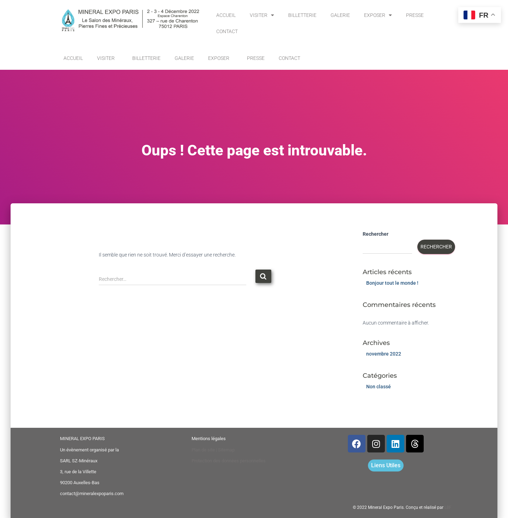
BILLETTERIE (302, 15)
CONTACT (227, 31)
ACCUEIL (226, 15)
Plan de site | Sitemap (213, 449)
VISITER (262, 15)
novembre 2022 (383, 354)
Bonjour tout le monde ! (392, 283)
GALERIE (340, 15)
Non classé (378, 386)
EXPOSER (378, 15)
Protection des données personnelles (229, 460)
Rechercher (375, 234)
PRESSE (415, 15)
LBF (448, 507)
